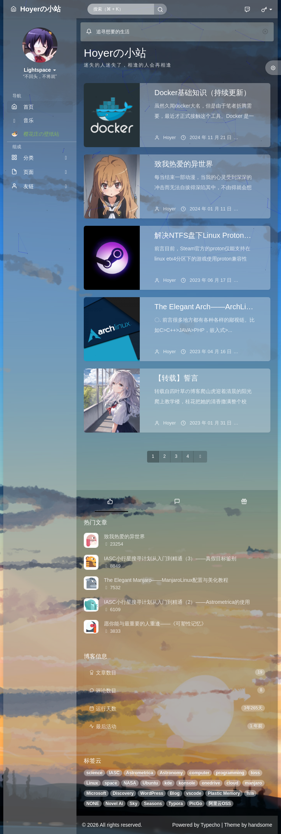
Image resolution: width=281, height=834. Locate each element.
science (94, 772)
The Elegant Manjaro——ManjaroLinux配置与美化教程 (166, 580)
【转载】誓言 (176, 378)
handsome (260, 825)
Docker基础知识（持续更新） (202, 93)
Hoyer (169, 137)
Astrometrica (139, 772)
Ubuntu (150, 783)
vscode (193, 793)
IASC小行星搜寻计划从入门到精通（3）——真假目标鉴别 (170, 558)
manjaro (253, 783)
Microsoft (96, 793)
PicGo (196, 803)
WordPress (151, 793)
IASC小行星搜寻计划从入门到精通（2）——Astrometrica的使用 (177, 602)
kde (168, 783)
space (111, 783)
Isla (250, 793)
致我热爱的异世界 (183, 164)
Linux (92, 783)
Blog (175, 793)
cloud (232, 783)
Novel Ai (114, 803)
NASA (130, 783)
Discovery (123, 793)
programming (230, 772)
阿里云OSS (220, 803)
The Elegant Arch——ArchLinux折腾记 (217, 307)
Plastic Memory (224, 793)
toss (255, 772)
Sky (133, 803)
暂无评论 (253, 137)
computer (200, 772)
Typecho (210, 825)
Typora (176, 803)
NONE (92, 803)
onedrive (211, 783)
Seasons (153, 803)
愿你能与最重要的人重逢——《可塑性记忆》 (155, 624)
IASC (114, 772)
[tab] (109, 501)
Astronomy (171, 772)
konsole (187, 783)
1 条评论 (253, 423)
